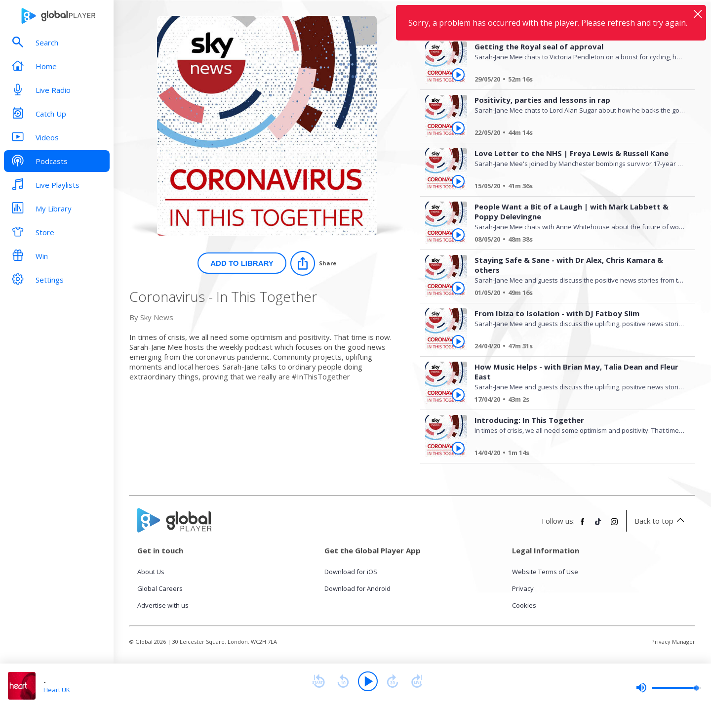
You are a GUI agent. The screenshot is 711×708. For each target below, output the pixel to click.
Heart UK (56, 689)
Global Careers (160, 588)
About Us (150, 571)
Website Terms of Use (545, 571)
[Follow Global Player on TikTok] (598, 526)
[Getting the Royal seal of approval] (576, 80)
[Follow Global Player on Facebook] (583, 526)
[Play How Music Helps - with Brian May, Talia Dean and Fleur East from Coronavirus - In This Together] (458, 394)
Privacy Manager (673, 641)
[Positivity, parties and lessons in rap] (576, 133)
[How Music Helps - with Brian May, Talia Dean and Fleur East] (576, 400)
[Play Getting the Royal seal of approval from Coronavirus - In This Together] (458, 74)
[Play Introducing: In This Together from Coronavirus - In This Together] (458, 448)
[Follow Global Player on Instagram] (614, 526)
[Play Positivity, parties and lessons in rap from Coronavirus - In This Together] (458, 128)
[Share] (313, 263)
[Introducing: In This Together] (576, 454)
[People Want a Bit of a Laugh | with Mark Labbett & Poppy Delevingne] (576, 240)
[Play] (368, 681)
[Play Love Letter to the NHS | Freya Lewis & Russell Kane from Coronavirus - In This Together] (458, 181)
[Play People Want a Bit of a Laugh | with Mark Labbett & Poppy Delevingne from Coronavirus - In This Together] (458, 234)
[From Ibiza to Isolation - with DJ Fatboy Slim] (576, 347)
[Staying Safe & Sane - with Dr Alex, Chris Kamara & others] (576, 294)
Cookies (524, 605)
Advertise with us (163, 605)
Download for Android (357, 588)
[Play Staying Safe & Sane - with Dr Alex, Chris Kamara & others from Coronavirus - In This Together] (458, 288)
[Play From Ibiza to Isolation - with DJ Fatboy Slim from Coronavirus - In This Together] (458, 341)
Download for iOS (350, 571)
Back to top (660, 521)
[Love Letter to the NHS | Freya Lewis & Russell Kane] (576, 187)
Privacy (523, 588)
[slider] (668, 688)
